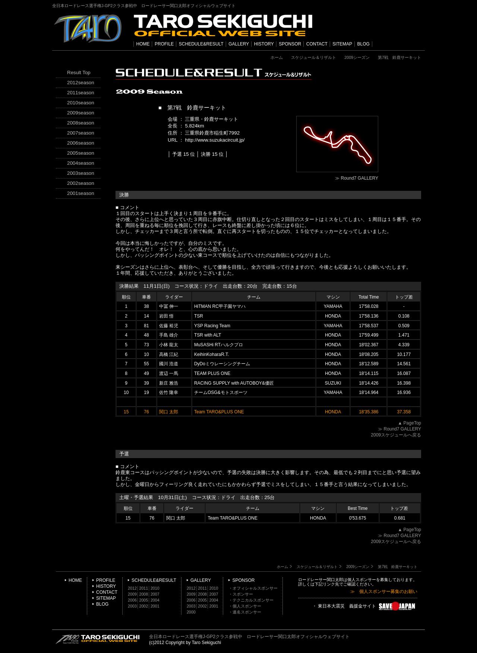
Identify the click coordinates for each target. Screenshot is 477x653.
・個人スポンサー (244, 606)
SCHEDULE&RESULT (201, 44)
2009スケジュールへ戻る (396, 435)
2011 (143, 588)
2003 (132, 606)
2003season (80, 173)
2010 (155, 588)
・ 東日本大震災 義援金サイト (364, 606)
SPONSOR (290, 44)
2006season (80, 143)
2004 (155, 600)
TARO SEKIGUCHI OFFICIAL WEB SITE (97, 639)
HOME (143, 44)
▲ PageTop (409, 423)
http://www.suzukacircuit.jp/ (215, 140)
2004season (80, 163)
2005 (143, 600)
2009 (132, 594)
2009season (80, 113)
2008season (80, 123)
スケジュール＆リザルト (313, 57)
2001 (155, 606)
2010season (80, 102)
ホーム (277, 57)
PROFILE (164, 44)
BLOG (363, 44)
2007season (80, 133)
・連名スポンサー (244, 612)
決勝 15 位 (212, 154)
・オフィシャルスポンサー (253, 588)
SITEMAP (342, 44)
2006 (132, 600)
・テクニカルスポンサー (251, 600)
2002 (143, 606)
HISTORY (264, 44)
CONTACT (317, 44)
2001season (80, 193)
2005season (80, 153)
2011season (80, 92)
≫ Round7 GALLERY (356, 178)
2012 (132, 588)
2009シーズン (357, 57)
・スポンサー (240, 594)
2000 (191, 612)
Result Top (79, 72)
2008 (143, 594)
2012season (80, 82)
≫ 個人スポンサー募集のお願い (383, 591)
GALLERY (238, 44)
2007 (155, 594)
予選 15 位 (183, 154)
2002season (80, 183)
